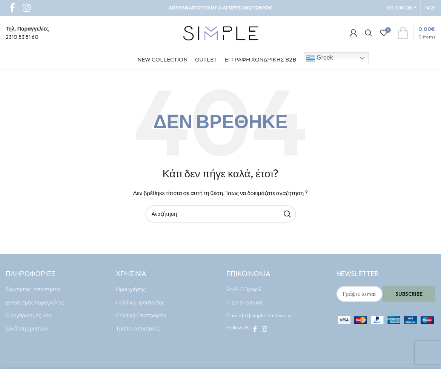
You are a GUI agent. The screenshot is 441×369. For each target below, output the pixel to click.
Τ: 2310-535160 (245, 302)
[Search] (368, 32)
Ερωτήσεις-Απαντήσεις (33, 289)
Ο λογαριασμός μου (28, 315)
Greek (319, 58)
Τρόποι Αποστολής (138, 328)
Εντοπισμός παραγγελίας (35, 302)
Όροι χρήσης (131, 289)
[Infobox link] (27, 33)
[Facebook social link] (255, 329)
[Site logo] (220, 32)
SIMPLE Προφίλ (243, 289)
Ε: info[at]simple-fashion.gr (259, 315)
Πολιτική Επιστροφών (141, 315)
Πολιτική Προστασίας (140, 302)
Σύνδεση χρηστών (27, 328)
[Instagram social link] (265, 329)
